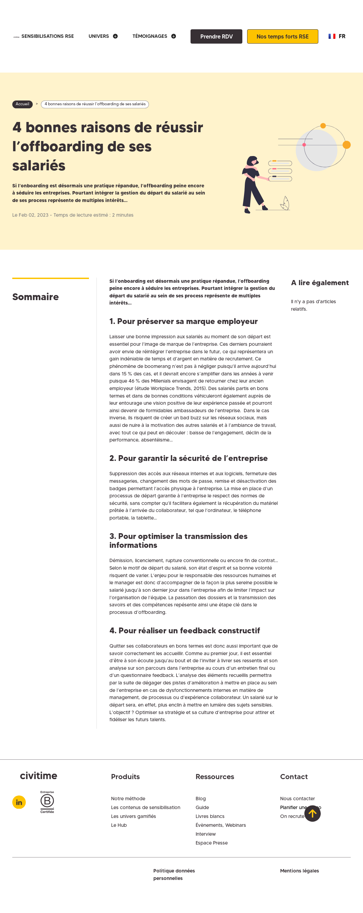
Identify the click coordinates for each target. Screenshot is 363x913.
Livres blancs (210, 816)
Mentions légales (299, 871)
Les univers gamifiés (133, 816)
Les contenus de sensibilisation (145, 807)
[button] (103, 36)
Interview (206, 834)
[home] (15, 36)
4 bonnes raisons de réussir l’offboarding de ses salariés (95, 104)
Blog (201, 798)
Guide (202, 807)
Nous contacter (297, 798)
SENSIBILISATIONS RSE (47, 36)
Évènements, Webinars (221, 825)
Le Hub (119, 825)
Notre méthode (128, 798)
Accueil (22, 104)
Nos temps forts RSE (283, 36)
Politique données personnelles (174, 874)
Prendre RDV (216, 36)
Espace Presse (212, 843)
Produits (125, 776)
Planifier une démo (300, 807)
